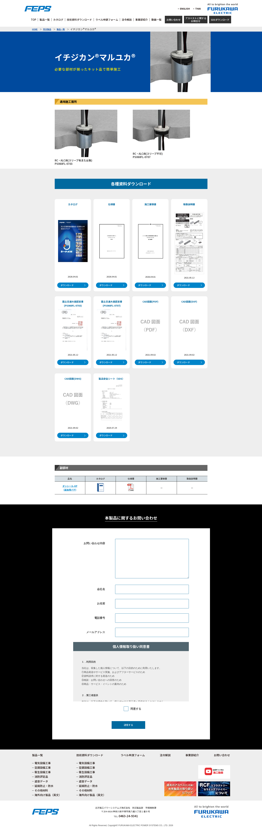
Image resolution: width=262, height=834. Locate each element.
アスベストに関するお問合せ (195, 19)
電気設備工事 (43, 763)
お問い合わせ (173, 19)
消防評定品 (41, 777)
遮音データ (41, 781)
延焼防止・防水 (44, 786)
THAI (198, 8)
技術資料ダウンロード (89, 755)
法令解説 (165, 755)
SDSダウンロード (220, 19)
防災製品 (47, 29)
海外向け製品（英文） (48, 795)
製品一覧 (61, 29)
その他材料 (41, 790)
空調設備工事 (43, 767)
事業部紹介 (192, 755)
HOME (35, 29)
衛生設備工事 (43, 772)
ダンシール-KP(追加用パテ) (69, 487)
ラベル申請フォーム (133, 755)
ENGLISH (185, 8)
